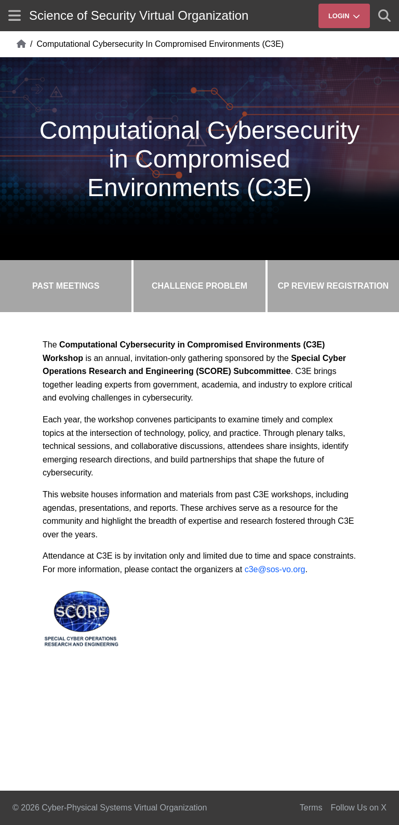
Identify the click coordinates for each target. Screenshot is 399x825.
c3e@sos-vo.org (275, 569)
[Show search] (384, 15)
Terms (311, 807)
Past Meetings (66, 285)
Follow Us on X (358, 807)
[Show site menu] (14, 15)
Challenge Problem (199, 285)
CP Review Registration (333, 285)
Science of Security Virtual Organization (138, 15)
